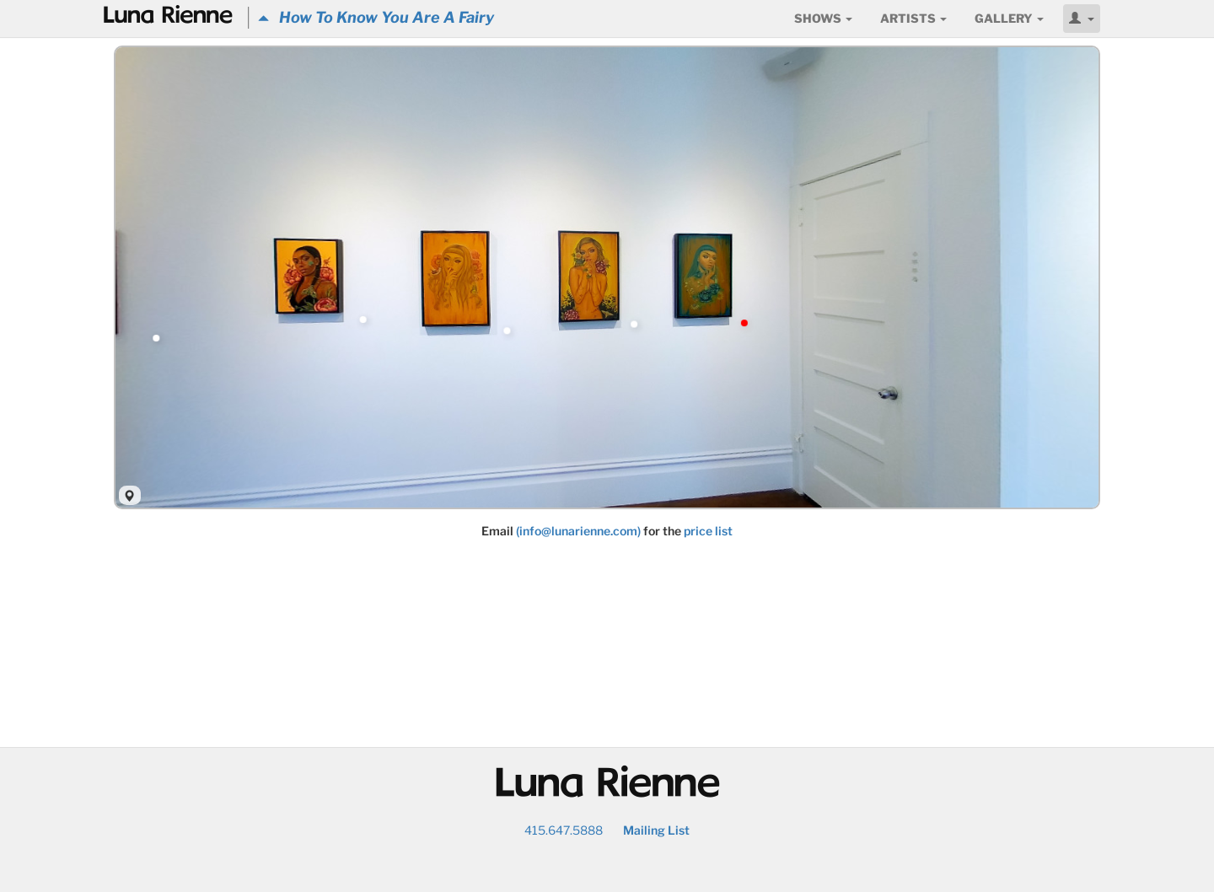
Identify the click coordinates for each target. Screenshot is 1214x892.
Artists (913, 18)
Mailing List (656, 830)
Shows (823, 18)
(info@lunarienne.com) (578, 531)
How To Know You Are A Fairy (376, 17)
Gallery (1009, 18)
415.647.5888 (563, 830)
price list (708, 531)
